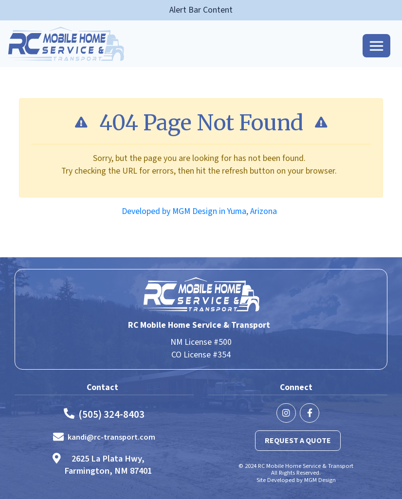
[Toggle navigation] (376, 45)
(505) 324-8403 (111, 415)
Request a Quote (298, 440)
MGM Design (320, 480)
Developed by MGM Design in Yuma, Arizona (199, 211)
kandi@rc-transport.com (111, 437)
